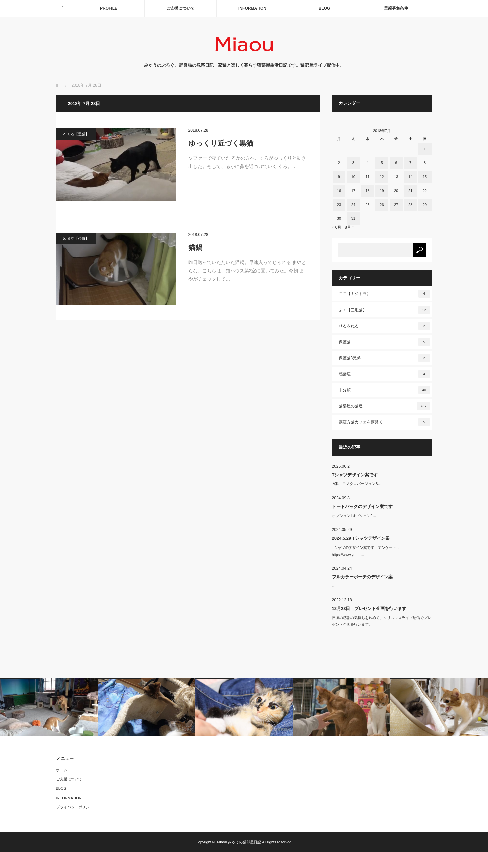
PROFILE (108, 8)
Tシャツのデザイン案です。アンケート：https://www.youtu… (366, 551)
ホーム (61, 770)
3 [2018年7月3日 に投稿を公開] (353, 163)
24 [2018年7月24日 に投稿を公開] (353, 205)
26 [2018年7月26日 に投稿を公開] (382, 205)
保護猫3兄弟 (384, 358)
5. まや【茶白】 (76, 238)
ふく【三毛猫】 (384, 310)
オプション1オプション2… (354, 516)
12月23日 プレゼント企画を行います (369, 608)
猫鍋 (195, 247)
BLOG (324, 8)
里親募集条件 (396, 8)
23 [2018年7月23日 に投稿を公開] (339, 205)
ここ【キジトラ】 (384, 294)
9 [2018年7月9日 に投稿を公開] (339, 177)
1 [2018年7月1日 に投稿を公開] (425, 149)
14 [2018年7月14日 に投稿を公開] (410, 177)
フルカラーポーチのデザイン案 (362, 576)
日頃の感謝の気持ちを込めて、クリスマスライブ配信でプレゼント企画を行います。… (381, 621)
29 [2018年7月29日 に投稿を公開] (425, 205)
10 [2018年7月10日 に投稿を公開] (353, 177)
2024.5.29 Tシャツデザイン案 (361, 538)
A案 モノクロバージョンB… (357, 484)
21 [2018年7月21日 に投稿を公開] (410, 191)
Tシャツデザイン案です (355, 474)
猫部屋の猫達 (384, 406)
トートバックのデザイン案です (362, 506)
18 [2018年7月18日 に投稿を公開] (367, 191)
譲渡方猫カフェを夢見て (384, 422)
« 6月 (337, 227)
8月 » (349, 227)
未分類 (384, 390)
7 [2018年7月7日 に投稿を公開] (410, 163)
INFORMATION (252, 8)
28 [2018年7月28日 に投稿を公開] (410, 205)
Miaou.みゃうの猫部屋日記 (239, 842)
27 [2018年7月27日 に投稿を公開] (396, 205)
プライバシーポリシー (74, 807)
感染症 (384, 374)
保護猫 (384, 342)
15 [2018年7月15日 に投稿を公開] (425, 177)
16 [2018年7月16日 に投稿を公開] (339, 191)
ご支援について (180, 8)
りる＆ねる (384, 326)
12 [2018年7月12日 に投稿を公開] (382, 177)
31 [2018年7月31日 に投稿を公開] (353, 218)
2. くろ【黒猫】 (76, 134)
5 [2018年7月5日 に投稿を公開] (382, 163)
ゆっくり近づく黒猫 (220, 143)
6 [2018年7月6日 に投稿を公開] (396, 163)
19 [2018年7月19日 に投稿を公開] (382, 191)
